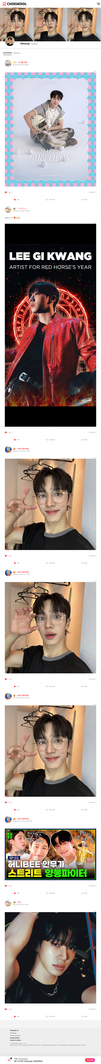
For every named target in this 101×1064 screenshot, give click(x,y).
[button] (50, 186)
